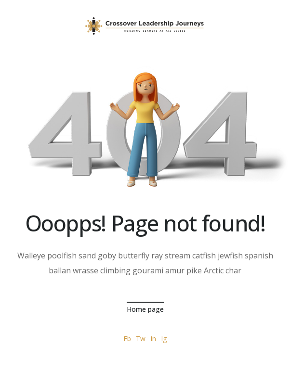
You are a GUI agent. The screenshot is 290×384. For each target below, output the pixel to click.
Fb (127, 338)
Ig (164, 338)
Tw (140, 338)
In (153, 338)
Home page (145, 309)
